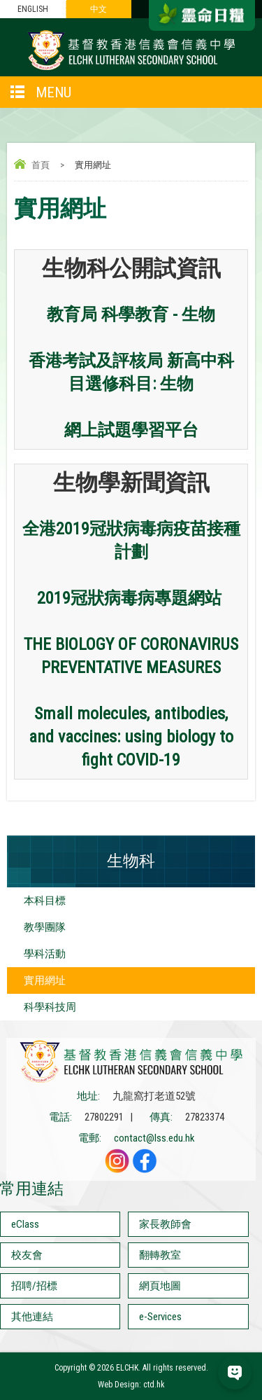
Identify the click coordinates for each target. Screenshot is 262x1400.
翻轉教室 (160, 1255)
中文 (98, 9)
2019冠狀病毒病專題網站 (129, 598)
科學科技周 (50, 1007)
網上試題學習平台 (131, 430)
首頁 (40, 165)
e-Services (160, 1316)
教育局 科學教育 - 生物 (131, 314)
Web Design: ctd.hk (131, 1384)
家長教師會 (165, 1224)
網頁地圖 (160, 1286)
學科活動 (45, 954)
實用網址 (45, 980)
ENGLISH (32, 9)
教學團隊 (45, 927)
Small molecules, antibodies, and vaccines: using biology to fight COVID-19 (131, 737)
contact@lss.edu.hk (154, 1138)
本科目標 (45, 900)
